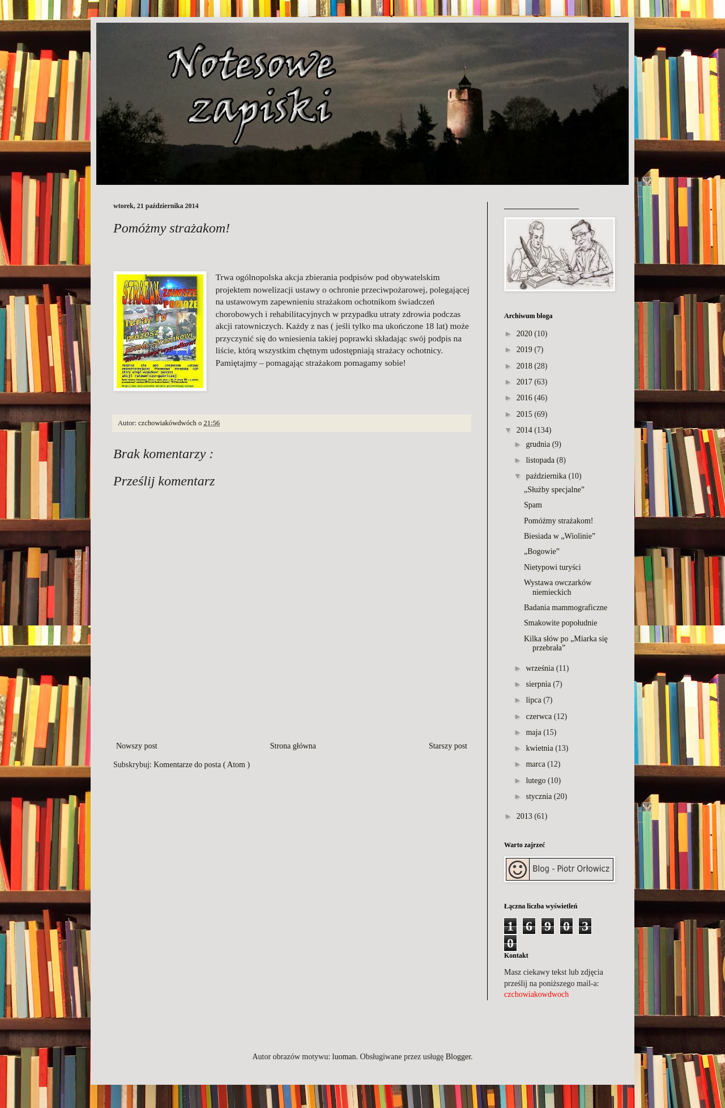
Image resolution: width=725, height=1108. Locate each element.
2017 (524, 382)
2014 (524, 430)
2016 (524, 398)
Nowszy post (136, 746)
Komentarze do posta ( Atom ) (201, 764)
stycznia (539, 796)
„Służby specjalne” (554, 489)
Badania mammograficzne (565, 607)
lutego (535, 780)
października (546, 476)
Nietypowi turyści (552, 567)
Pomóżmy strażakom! (558, 521)
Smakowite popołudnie (561, 623)
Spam (533, 505)
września (540, 668)
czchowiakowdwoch (536, 994)
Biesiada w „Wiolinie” (559, 536)
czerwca (539, 716)
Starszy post (448, 746)
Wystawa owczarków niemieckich (557, 587)
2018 (524, 366)
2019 (524, 349)
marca (535, 764)
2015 (524, 414)
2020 (524, 333)
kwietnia (539, 748)
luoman (344, 1056)
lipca (533, 700)
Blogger (458, 1056)
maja (533, 732)
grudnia (538, 444)
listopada (540, 460)
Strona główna (293, 746)
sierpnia (538, 684)
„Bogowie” (542, 551)
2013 (524, 816)
